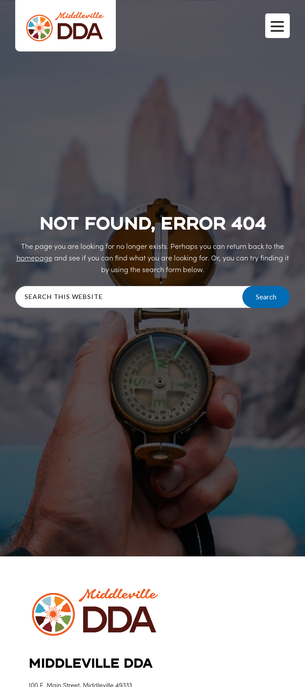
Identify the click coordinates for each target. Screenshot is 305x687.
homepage (34, 257)
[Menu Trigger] (277, 25)
